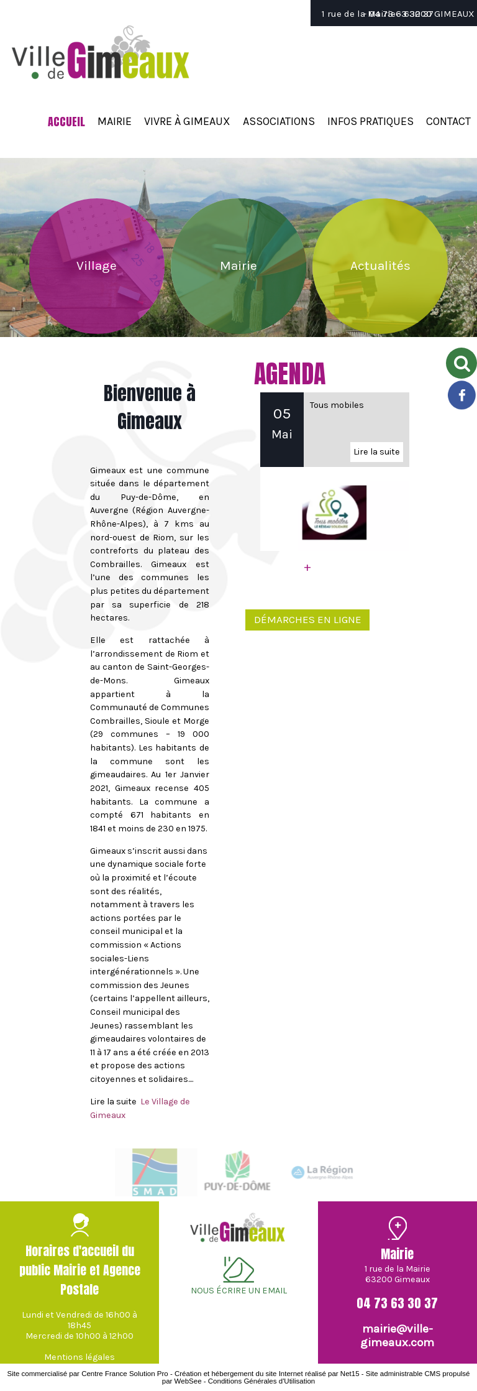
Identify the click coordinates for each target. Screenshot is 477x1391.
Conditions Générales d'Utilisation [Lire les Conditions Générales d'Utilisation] (261, 1381)
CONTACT (448, 121)
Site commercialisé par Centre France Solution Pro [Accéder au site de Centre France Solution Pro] (87, 1373)
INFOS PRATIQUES (370, 121)
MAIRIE (115, 121)
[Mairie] (238, 266)
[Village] (97, 265)
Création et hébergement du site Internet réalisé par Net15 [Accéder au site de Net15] (267, 1373)
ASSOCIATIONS (279, 121)
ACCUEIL (66, 121)
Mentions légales (79, 1357)
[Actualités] (380, 266)
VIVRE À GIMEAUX (187, 121)
